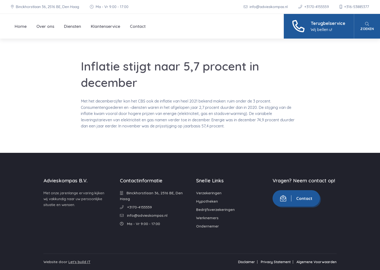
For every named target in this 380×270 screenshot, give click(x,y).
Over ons (45, 26)
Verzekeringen (209, 193)
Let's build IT (79, 262)
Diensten (72, 26)
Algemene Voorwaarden (316, 262)
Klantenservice (105, 26)
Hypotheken (207, 201)
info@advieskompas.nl (266, 6)
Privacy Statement (276, 262)
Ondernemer (207, 226)
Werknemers (207, 218)
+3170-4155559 (314, 6)
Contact (138, 26)
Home (21, 26)
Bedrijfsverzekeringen (215, 209)
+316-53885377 (354, 6)
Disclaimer (246, 262)
